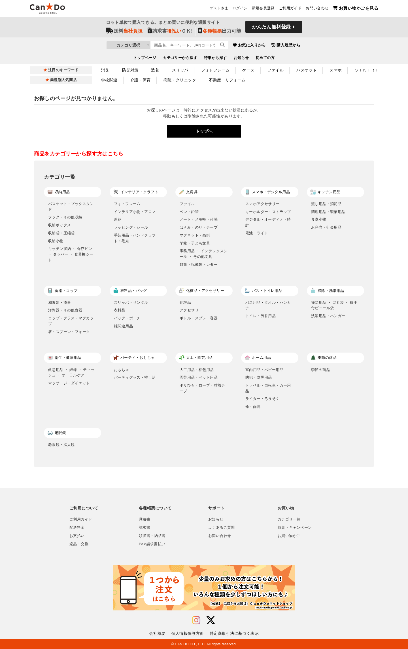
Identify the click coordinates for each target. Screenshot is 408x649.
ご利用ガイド (290, 9)
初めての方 (265, 58)
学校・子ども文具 (195, 243)
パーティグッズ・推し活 (135, 377)
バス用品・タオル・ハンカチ (268, 305)
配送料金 (77, 528)
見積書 (144, 519)
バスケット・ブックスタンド (71, 207)
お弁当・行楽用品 (326, 227)
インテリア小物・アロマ (135, 212)
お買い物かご (289, 536)
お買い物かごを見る (355, 8)
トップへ (204, 131)
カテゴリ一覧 (289, 519)
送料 (124, 32)
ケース (248, 70)
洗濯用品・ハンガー (328, 316)
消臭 (105, 70)
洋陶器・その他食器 (65, 310)
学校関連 (109, 80)
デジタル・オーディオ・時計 (268, 222)
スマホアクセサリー (262, 204)
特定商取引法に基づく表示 (234, 633)
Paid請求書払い (152, 544)
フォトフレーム (215, 70)
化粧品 (185, 302)
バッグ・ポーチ (127, 318)
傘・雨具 (253, 406)
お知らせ (241, 58)
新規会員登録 (263, 9)
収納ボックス (59, 225)
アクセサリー (191, 310)
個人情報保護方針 (187, 633)
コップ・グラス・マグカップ (71, 321)
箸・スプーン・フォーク (69, 332)
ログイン (240, 9)
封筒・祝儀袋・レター (199, 264)
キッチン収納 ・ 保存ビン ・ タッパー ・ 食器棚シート (71, 254)
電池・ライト (256, 233)
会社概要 (157, 633)
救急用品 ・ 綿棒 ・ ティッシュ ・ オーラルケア (71, 373)
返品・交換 (78, 544)
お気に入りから (272, 45)
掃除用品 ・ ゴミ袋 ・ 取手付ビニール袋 (334, 305)
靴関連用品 (123, 326)
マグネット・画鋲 (195, 235)
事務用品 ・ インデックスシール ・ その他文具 (204, 254)
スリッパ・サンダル (131, 302)
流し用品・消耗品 (326, 204)
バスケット (306, 70)
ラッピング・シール (131, 227)
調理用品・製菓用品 (328, 212)
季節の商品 (320, 370)
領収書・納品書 (152, 536)
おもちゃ (121, 370)
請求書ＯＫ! (170, 32)
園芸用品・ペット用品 (199, 377)
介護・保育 (140, 80)
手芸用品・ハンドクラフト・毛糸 (135, 238)
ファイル (275, 70)
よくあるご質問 (221, 528)
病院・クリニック (179, 80)
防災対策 (130, 70)
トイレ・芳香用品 (260, 316)
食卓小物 (318, 219)
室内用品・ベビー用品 (264, 370)
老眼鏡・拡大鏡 (61, 444)
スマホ (336, 70)
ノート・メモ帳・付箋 (199, 219)
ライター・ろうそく (262, 399)
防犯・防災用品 (258, 377)
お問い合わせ (317, 9)
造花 (155, 70)
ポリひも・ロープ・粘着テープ (202, 388)
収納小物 (55, 241)
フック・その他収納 (65, 217)
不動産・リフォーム (227, 80)
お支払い (77, 536)
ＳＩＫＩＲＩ (366, 70)
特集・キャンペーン (295, 528)
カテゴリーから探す (180, 58)
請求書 (144, 528)
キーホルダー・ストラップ (268, 212)
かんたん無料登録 (271, 27)
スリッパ (180, 70)
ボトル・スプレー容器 (199, 318)
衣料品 (119, 310)
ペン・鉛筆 (189, 212)
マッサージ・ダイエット (69, 383)
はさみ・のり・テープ (199, 227)
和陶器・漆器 (59, 302)
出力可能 (219, 32)
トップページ (144, 58)
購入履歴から (309, 45)
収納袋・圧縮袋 (61, 233)
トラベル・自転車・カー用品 (268, 388)
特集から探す (215, 58)
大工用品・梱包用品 (197, 370)
